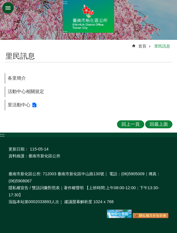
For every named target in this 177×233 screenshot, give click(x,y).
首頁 (142, 46)
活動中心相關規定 (26, 91)
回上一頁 (131, 124)
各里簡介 (17, 78)
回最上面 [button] (159, 124)
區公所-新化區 (88, 16)
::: (65, 2)
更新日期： (18, 149)
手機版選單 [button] (8, 8)
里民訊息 (162, 46)
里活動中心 (19, 104)
